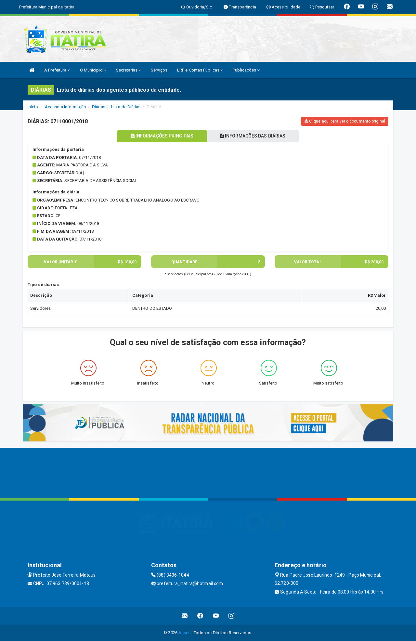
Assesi (185, 632)
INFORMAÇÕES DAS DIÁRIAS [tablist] (253, 135)
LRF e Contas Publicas (200, 70)
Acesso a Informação (65, 106)
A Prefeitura (57, 70)
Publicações (246, 70)
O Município (93, 70)
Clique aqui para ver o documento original (345, 121)
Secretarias (128, 70)
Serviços (159, 70)
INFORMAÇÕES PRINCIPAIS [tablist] (161, 135)
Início (33, 106)
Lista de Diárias (126, 106)
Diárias (98, 106)
